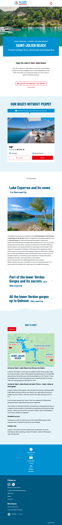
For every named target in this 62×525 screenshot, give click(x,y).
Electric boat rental (14, 487)
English (20, 514)
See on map (31, 87)
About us (10, 493)
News (9, 496)
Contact (10, 499)
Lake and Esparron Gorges (15, 509)
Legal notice (50, 522)
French (14, 514)
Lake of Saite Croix (13, 507)
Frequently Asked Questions (17, 490)
